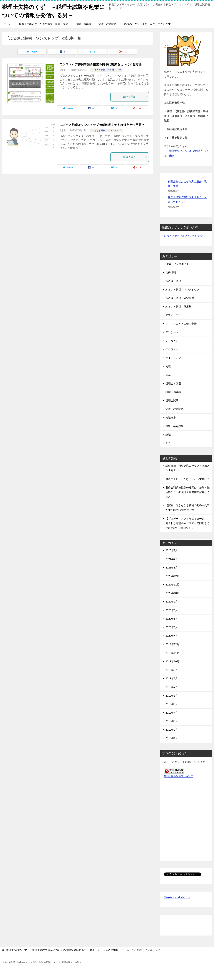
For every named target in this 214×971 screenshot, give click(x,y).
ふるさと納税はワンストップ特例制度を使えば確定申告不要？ (102, 124)
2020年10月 (172, 593)
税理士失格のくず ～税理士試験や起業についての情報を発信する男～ (52, 10)
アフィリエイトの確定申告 (181, 323)
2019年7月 (171, 686)
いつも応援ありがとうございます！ (184, 235)
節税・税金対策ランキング (178, 776)
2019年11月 (172, 652)
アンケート (171, 332)
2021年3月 (171, 567)
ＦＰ (168, 443)
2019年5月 (171, 704)
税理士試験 (171, 400)
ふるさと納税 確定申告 (179, 298)
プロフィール (173, 349)
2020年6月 (171, 618)
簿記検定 (170, 417)
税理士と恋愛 (173, 383)
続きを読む (135, 96)
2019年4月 (171, 712)
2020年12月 (172, 576)
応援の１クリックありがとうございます (147, 24)
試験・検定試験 (174, 426)
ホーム (7, 24)
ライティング (173, 357)
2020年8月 (171, 610)
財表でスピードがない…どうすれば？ (187, 478)
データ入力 (171, 340)
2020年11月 (172, 584)
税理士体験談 (83, 24)
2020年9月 (171, 601)
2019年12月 (172, 644)
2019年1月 (171, 738)
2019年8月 (171, 678)
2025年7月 (171, 550)
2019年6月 (171, 695)
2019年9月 (171, 669)
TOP (50, 949)
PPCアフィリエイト (177, 263)
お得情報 (170, 272)
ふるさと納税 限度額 (178, 306)
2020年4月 (171, 635)
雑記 (168, 434)
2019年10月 (172, 661)
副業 (168, 374)
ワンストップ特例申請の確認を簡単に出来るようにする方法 (101, 64)
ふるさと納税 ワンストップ (106, 70)
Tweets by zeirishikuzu (177, 897)
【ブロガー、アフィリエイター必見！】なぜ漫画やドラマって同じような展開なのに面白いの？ (187, 523)
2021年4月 (171, 558)
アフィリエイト (174, 315)
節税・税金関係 (107, 24)
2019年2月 (171, 729)
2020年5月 (171, 627)
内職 (168, 366)
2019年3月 (171, 721)
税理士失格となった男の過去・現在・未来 (43, 24)
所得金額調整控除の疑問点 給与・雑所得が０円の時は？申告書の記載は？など (187, 492)
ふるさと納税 (173, 280)
